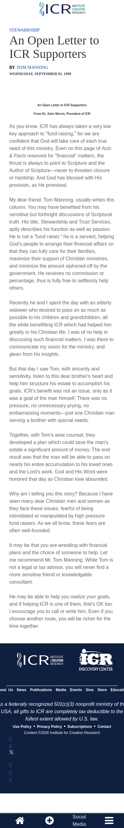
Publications (41, 690)
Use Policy (22, 726)
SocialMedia (79, 820)
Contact (104, 726)
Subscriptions (79, 726)
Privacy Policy (49, 726)
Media (61, 690)
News (21, 690)
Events (76, 690)
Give (90, 690)
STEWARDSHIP (24, 30)
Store (102, 690)
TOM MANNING (33, 67)
